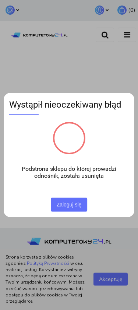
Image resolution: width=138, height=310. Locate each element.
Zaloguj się (69, 205)
